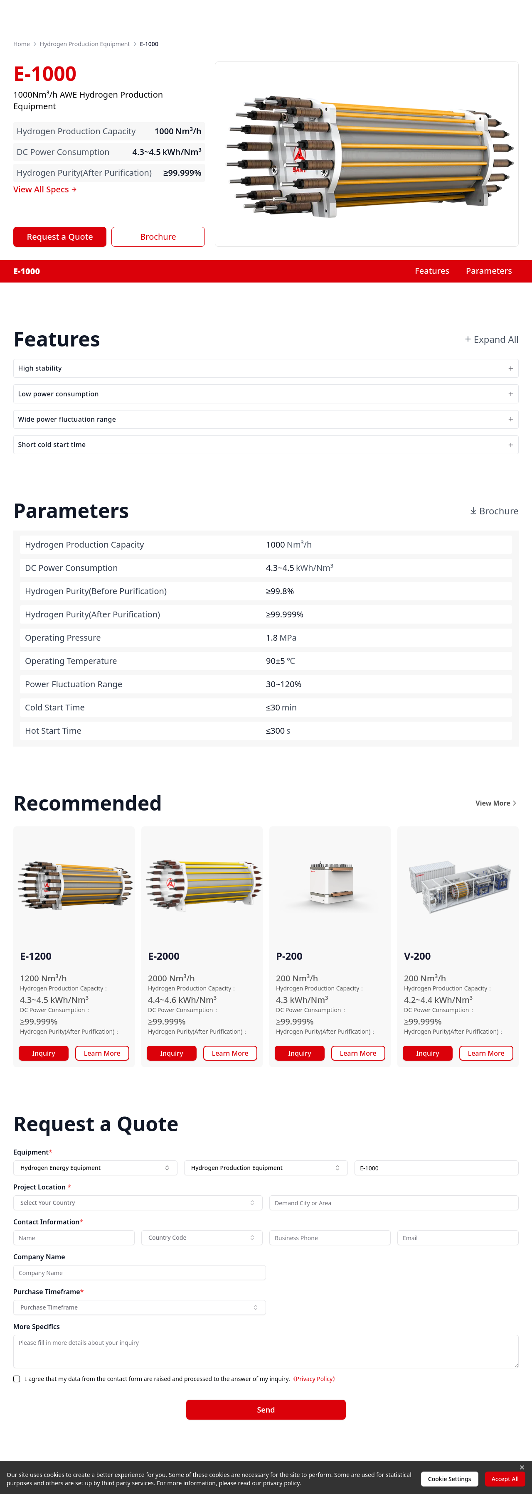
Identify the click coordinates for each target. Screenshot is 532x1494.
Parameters (489, 270)
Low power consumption (266, 404)
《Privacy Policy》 (314, 1406)
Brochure (158, 236)
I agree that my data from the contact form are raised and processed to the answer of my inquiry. (181, 1406)
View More (497, 830)
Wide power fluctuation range (266, 436)
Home (21, 44)
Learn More (102, 1081)
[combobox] (95, 1195)
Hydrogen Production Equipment (85, 44)
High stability (266, 371)
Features (432, 270)
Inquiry (43, 1081)
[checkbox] (16, 1406)
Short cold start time (266, 468)
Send (266, 1437)
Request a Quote (60, 236)
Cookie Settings (449, 1479)
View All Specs (45, 189)
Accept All (505, 1479)
